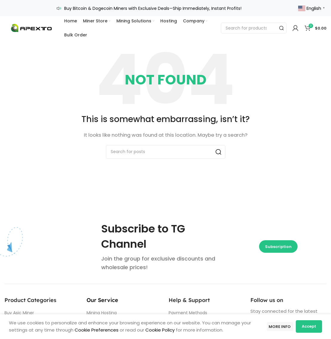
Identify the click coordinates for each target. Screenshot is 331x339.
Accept (309, 327)
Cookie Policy (160, 331)
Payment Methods (188, 309)
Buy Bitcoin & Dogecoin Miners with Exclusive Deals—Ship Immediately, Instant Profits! (152, 6)
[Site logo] (31, 23)
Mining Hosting (102, 309)
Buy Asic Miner (19, 309)
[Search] (254, 24)
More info (278, 327)
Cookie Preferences (95, 331)
